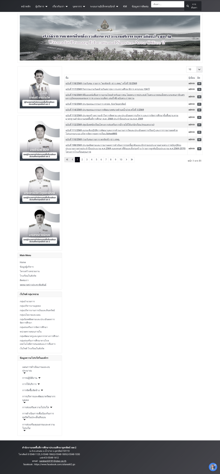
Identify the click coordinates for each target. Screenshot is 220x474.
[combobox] (167, 4)
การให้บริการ (29, 384)
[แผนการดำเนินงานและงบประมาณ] (24, 373)
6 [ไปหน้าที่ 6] (101, 159)
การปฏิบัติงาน (29, 378)
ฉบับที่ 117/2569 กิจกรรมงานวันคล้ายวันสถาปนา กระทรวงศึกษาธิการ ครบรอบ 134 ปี (108, 89)
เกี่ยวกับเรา (58, 6)
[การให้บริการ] (38, 384)
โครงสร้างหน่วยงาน (30, 271)
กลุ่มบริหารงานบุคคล (30, 306)
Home (23, 262)
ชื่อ (67, 77)
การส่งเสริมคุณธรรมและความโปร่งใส (38, 426)
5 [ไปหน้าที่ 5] (96, 159)
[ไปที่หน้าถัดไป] (126, 159)
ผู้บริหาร (39, 6)
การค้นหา (192, 6)
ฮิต (198, 77)
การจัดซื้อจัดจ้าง (31, 390)
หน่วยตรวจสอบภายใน (31, 331)
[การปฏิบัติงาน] (39, 377)
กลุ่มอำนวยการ (27, 301)
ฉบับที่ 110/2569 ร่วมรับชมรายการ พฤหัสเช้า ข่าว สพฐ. (93, 139)
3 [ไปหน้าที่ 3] (87, 159)
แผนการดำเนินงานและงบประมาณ (36, 369)
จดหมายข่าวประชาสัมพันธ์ (33, 284)
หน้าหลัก (26, 6)
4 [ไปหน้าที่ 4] (91, 159)
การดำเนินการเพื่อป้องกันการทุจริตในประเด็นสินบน (38, 415)
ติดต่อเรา (24, 280)
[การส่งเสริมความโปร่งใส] (50, 407)
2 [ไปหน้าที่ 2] (82, 159)
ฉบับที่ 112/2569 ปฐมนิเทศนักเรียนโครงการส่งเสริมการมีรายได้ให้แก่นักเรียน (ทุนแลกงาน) (110, 124)
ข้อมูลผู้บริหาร (27, 266)
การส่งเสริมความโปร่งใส (35, 407)
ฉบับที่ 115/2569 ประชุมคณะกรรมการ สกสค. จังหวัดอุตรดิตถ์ (96, 104)
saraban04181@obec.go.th (52, 461)
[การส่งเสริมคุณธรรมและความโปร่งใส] (24, 430)
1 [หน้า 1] (77, 159)
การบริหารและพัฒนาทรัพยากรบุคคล (38, 398)
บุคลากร (77, 6)
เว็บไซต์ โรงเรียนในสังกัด (32, 348)
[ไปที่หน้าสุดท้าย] (132, 159)
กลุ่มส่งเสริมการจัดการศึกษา (34, 327)
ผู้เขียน (192, 77)
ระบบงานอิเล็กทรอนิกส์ (102, 6)
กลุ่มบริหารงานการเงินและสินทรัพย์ (37, 310)
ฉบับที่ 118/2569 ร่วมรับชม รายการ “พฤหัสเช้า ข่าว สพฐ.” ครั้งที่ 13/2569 (101, 83)
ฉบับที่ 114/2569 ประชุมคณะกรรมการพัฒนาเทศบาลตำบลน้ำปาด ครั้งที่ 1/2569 (105, 109)
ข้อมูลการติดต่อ (140, 6)
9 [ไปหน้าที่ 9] (115, 159)
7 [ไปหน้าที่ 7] (106, 159)
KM (125, 6)
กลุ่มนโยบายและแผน (30, 315)
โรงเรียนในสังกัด (28, 275)
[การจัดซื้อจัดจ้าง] (41, 390)
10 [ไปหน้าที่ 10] (121, 159)
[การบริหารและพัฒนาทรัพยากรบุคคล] (24, 402)
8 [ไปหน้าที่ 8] (110, 159)
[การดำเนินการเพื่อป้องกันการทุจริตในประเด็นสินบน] (24, 419)
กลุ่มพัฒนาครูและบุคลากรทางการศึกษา (39, 336)
